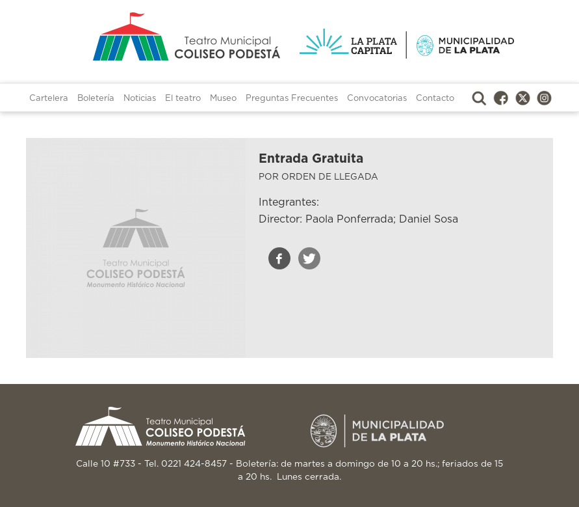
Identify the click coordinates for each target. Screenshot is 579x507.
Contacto (435, 98)
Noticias (139, 98)
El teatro (183, 98)
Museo (223, 98)
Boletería (95, 98)
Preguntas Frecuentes (292, 98)
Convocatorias (377, 98)
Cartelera (48, 98)
